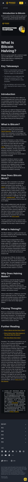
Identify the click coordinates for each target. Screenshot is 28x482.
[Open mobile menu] (25, 3)
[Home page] (10, 3)
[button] (25, 3)
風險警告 (17, 411)
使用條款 (12, 411)
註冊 (21, 3)
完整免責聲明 (15, 402)
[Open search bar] (16, 3)
